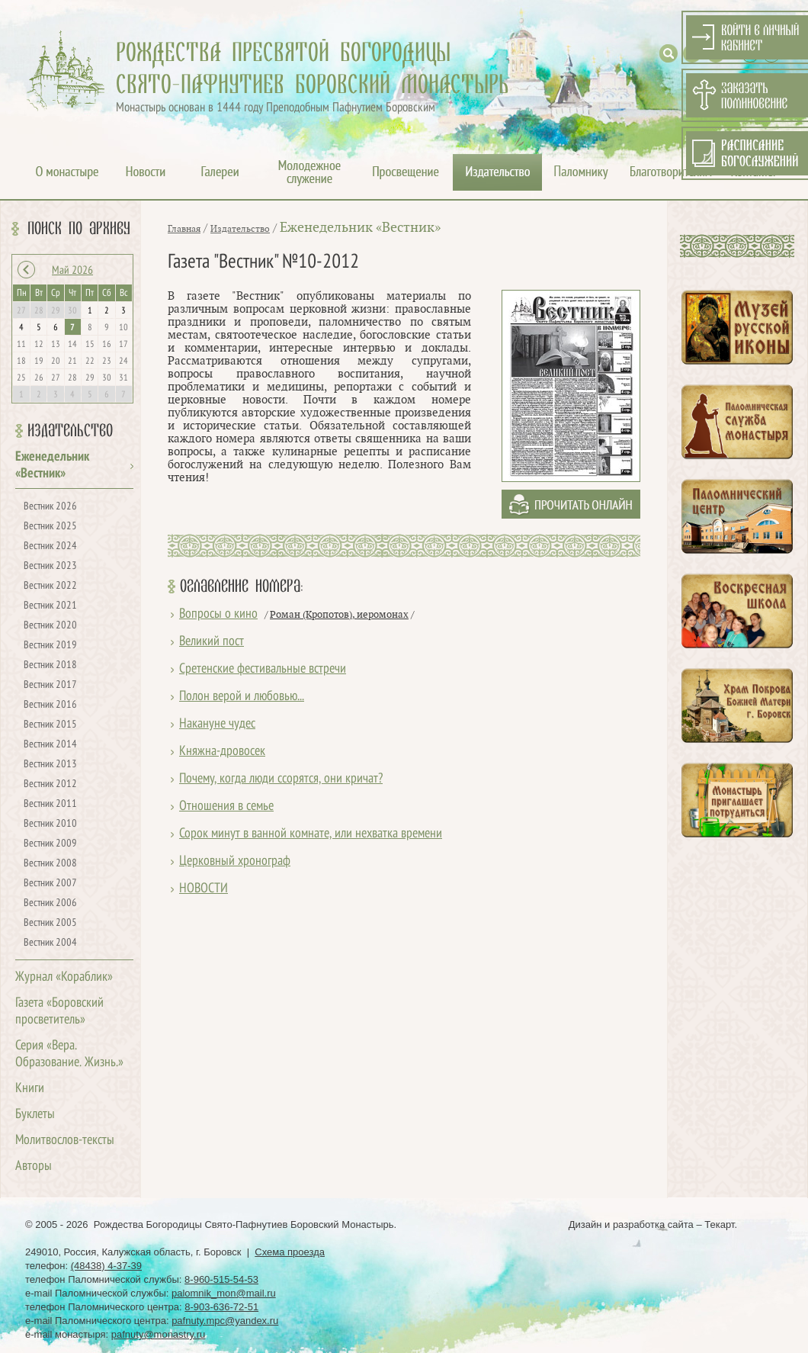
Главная (184, 228)
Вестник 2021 (50, 606)
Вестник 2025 (50, 527)
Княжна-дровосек (222, 751)
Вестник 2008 (50, 864)
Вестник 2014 (50, 745)
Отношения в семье (226, 806)
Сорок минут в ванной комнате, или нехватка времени (310, 834)
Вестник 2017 (50, 685)
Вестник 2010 (50, 824)
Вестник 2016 (50, 705)
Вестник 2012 (50, 784)
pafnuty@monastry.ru (158, 1334)
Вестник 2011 (50, 804)
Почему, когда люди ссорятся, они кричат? (281, 779)
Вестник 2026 (50, 507)
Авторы (33, 1166)
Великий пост (211, 641)
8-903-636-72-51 (221, 1307)
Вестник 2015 (50, 725)
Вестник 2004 (50, 943)
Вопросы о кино (218, 614)
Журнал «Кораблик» (64, 977)
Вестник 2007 (50, 884)
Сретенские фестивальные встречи (262, 669)
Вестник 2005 (50, 923)
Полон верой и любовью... (241, 696)
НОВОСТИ (203, 888)
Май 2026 (72, 270)
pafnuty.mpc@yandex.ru (225, 1320)
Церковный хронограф (234, 861)
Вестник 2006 (50, 903)
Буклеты (35, 1114)
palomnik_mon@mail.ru (224, 1293)
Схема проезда (290, 1252)
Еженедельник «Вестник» (360, 228)
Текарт (719, 1224)
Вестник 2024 (50, 546)
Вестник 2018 (50, 665)
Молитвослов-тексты (64, 1140)
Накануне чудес (217, 724)
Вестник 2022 (50, 586)
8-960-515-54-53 (221, 1279)
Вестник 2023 (50, 566)
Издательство (70, 431)
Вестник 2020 (50, 626)
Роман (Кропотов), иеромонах (339, 615)
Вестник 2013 (50, 765)
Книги (29, 1088)
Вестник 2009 (50, 844)
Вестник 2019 (50, 646)
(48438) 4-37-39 (106, 1265)
